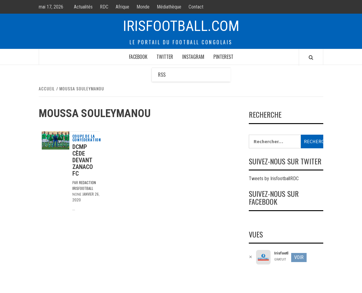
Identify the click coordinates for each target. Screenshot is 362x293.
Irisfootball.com (181, 26)
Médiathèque (169, 7)
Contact (196, 7)
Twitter (164, 56)
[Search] (311, 57)
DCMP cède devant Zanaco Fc (82, 160)
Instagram (193, 56)
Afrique (122, 7)
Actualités (83, 7)
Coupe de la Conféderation (86, 138)
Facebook (138, 56)
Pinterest (223, 56)
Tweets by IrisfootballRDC (274, 178)
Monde (143, 7)
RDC (104, 7)
